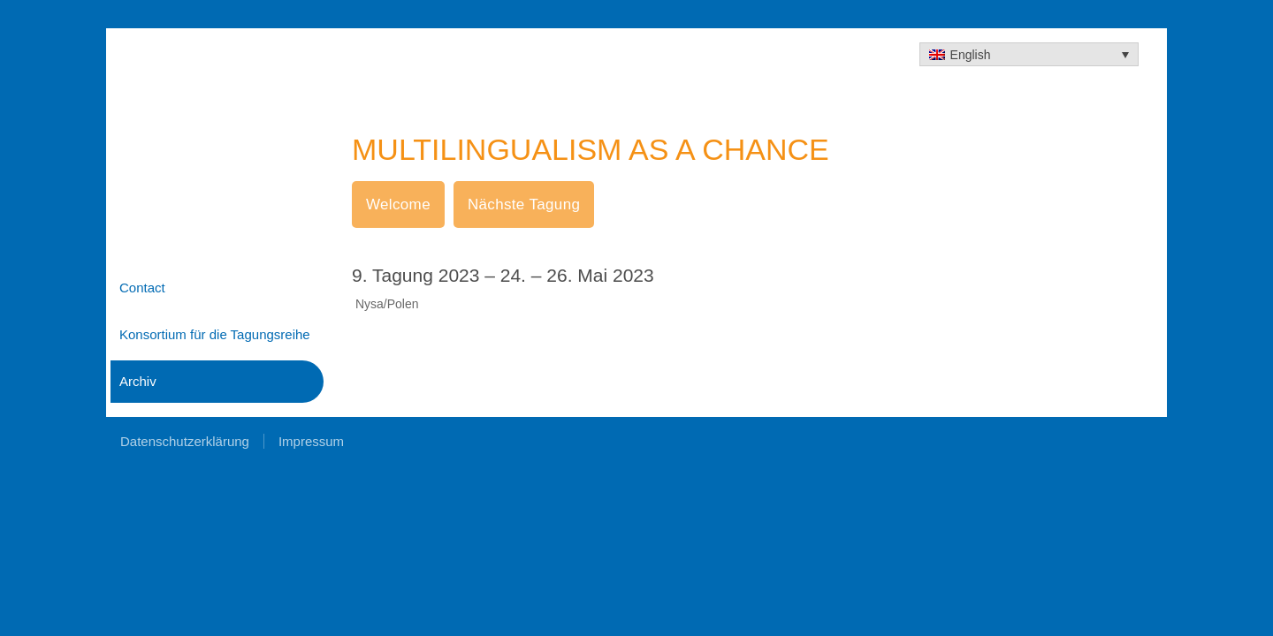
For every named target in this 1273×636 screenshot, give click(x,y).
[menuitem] (1029, 54)
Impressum (311, 441)
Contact (142, 287)
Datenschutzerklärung (184, 441)
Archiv (137, 381)
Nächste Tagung (524, 204)
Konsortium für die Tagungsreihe (214, 334)
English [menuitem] (970, 55)
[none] (1029, 54)
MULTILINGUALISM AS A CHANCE (590, 149)
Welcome (398, 204)
